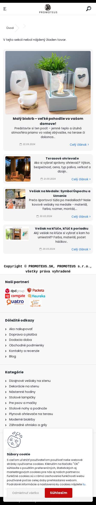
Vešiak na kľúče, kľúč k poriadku (61, 228)
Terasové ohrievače (62, 158)
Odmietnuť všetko (25, 493)
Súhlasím (58, 492)
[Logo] (48, 8)
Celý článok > (79, 145)
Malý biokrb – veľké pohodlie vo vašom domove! (48, 121)
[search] (88, 8)
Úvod (10, 28)
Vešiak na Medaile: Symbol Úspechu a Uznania (59, 193)
